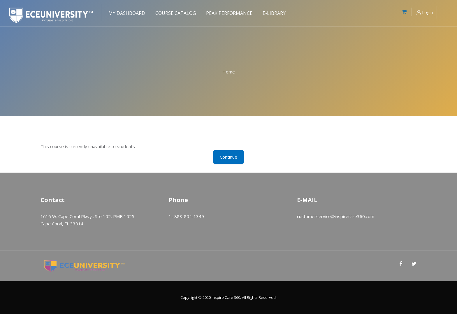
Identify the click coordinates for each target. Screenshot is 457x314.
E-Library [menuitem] (274, 13)
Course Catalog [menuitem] (175, 13)
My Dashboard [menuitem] (126, 13)
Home (228, 72)
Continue (228, 157)
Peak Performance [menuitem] (229, 13)
